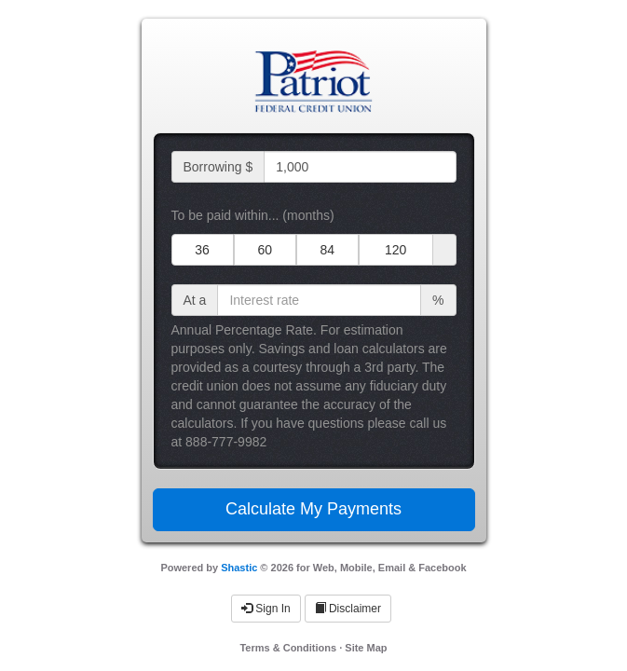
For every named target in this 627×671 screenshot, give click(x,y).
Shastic (239, 567)
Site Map (366, 647)
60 (264, 249)
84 (327, 249)
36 (202, 249)
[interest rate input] (319, 300)
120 (395, 249)
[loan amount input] (360, 167)
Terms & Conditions (287, 647)
